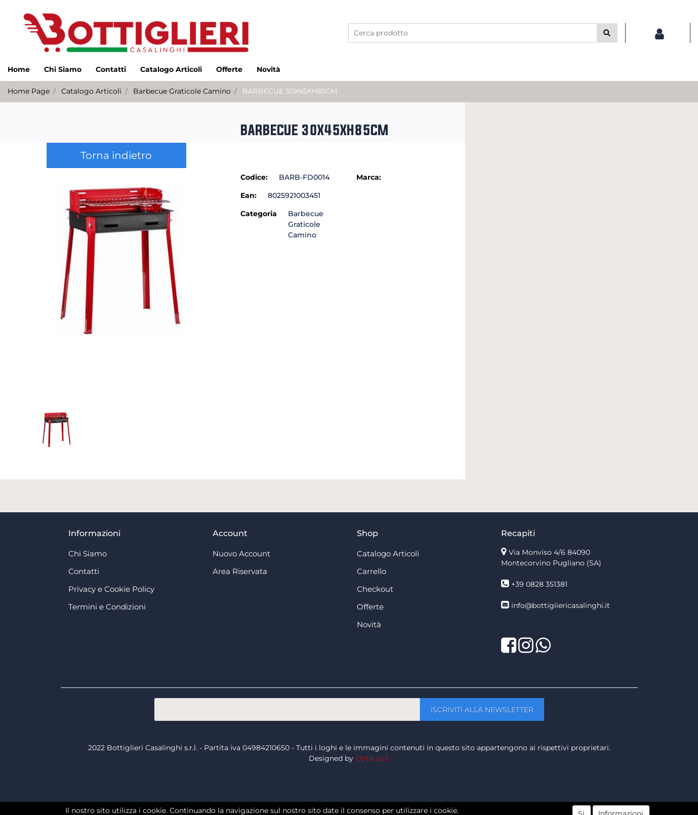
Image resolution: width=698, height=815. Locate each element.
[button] (607, 33)
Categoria (258, 213)
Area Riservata (240, 571)
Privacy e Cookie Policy (111, 589)
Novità (268, 69)
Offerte (229, 69)
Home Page (29, 91)
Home (19, 69)
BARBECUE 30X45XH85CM (289, 91)
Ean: (248, 195)
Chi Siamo (62, 69)
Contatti (111, 69)
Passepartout (371, 809)
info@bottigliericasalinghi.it (560, 605)
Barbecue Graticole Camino (182, 91)
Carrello (371, 571)
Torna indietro (116, 155)
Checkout (375, 589)
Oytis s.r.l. (372, 758)
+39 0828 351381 (539, 584)
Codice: (254, 177)
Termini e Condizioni (107, 607)
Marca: (368, 177)
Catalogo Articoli (171, 69)
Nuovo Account (241, 553)
